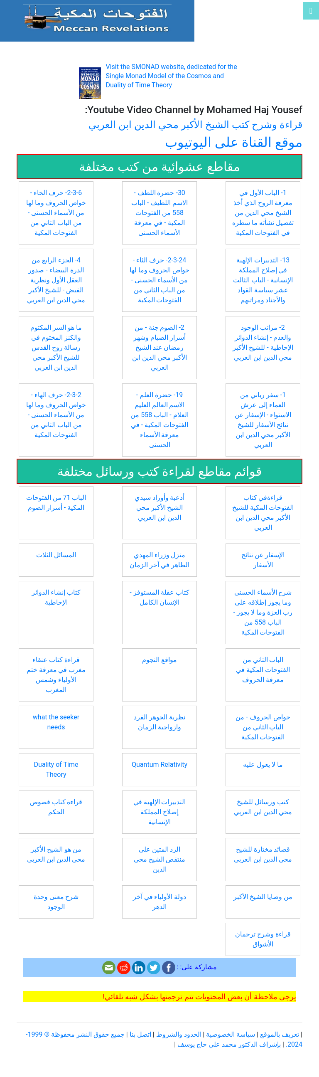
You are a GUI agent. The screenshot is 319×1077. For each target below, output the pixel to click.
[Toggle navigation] (311, 11)
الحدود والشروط (178, 1034)
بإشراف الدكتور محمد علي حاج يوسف (229, 1044)
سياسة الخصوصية (230, 1034)
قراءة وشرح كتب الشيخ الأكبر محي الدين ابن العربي (195, 125)
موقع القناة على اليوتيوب (233, 142)
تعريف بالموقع (279, 1034)
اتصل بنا (140, 1034)
